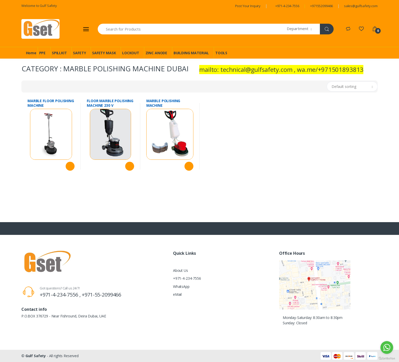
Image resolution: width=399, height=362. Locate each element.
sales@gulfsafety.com (361, 6)
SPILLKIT (59, 52)
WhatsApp (181, 286)
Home (31, 52)
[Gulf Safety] (40, 29)
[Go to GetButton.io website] (387, 357)
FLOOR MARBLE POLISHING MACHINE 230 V (110, 103)
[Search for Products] (192, 29)
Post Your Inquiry (248, 6)
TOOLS (221, 52)
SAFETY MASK (104, 52)
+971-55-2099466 (101, 294)
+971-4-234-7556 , (61, 294)
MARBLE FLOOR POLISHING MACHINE (50, 103)
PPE (42, 52)
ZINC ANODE (156, 52)
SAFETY (79, 52)
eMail (177, 294)
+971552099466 (321, 6)
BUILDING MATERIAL (191, 52)
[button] (303, 29)
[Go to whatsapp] (386, 347)
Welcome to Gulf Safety (39, 5)
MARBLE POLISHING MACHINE (163, 103)
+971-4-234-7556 (287, 6)
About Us (180, 270)
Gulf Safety (35, 355)
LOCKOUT (130, 52)
